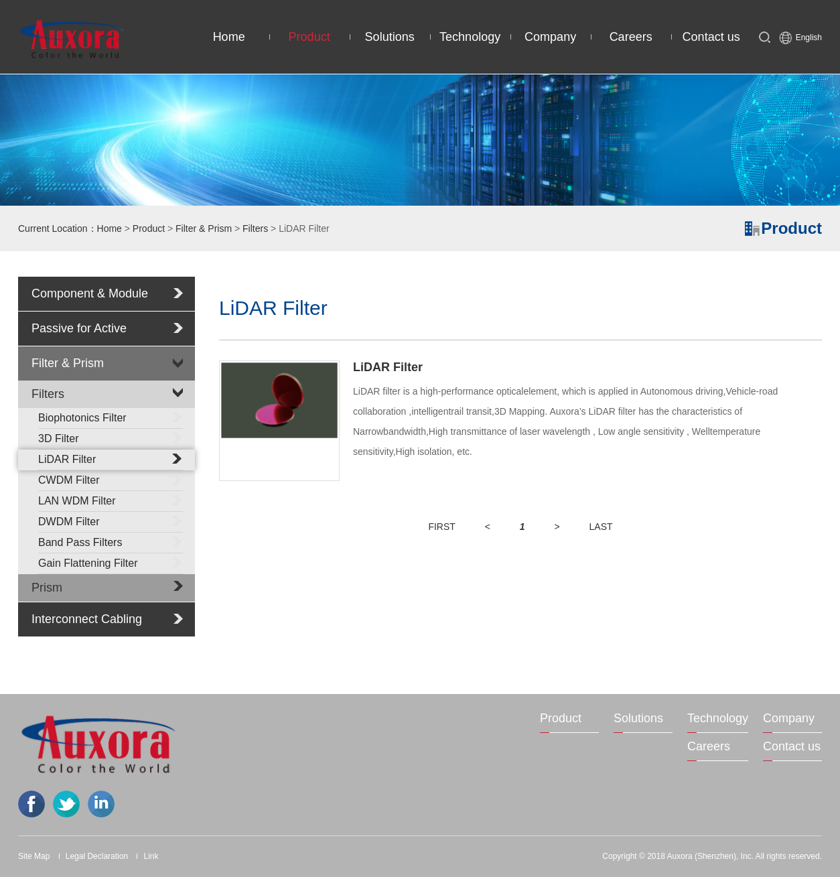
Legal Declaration (97, 856)
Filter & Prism (204, 228)
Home (229, 37)
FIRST (441, 526)
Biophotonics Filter (110, 416)
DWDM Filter (110, 520)
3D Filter (110, 437)
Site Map (34, 856)
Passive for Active (79, 328)
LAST (601, 526)
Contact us (711, 37)
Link (150, 856)
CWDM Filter (110, 479)
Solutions (390, 37)
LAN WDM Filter (110, 500)
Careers (631, 37)
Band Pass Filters (110, 541)
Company (550, 37)
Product (309, 37)
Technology (469, 37)
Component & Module (89, 293)
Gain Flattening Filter (110, 562)
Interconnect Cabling (86, 619)
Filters (255, 228)
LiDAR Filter (110, 458)
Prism (46, 587)
